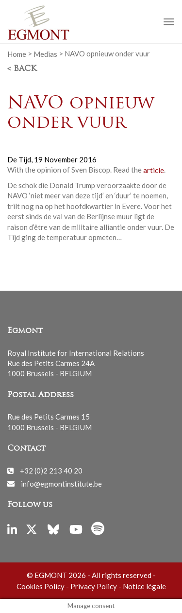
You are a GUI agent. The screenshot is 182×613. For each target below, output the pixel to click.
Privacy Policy (93, 586)
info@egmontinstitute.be (61, 483)
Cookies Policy (41, 586)
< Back (21, 69)
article (153, 169)
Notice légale (144, 586)
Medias (45, 53)
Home (16, 53)
